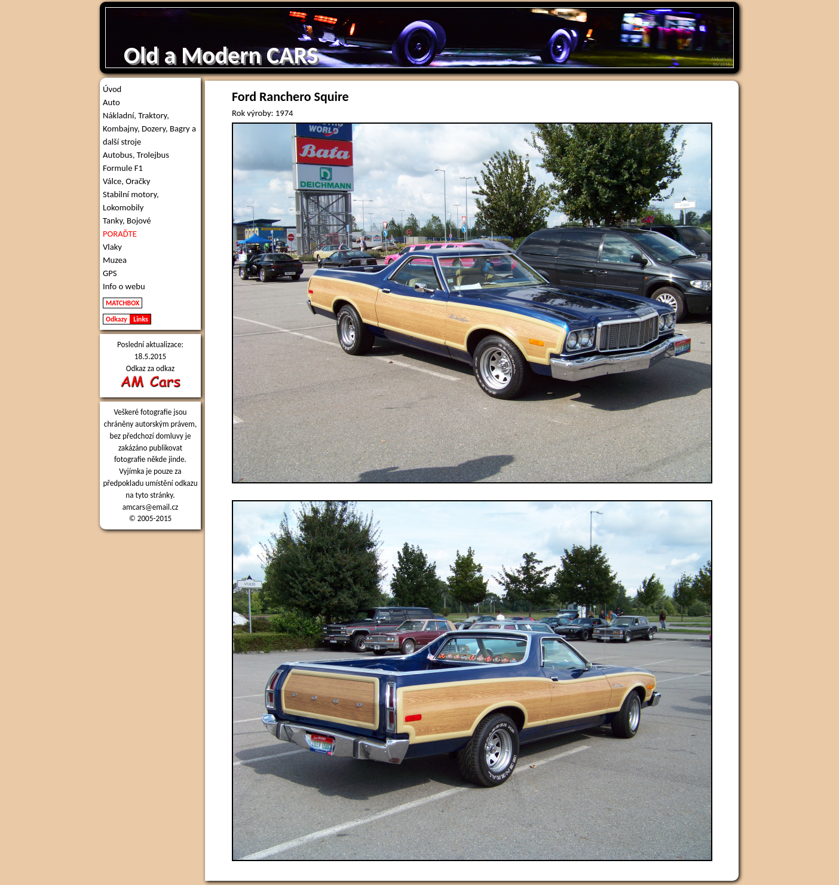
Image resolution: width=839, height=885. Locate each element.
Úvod (112, 89)
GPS (110, 273)
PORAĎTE (120, 233)
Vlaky (112, 246)
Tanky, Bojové (127, 220)
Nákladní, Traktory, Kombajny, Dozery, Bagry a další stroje (149, 128)
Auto (111, 102)
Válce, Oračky (126, 181)
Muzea (115, 260)
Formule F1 (123, 168)
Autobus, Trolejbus (136, 154)
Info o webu (124, 286)
